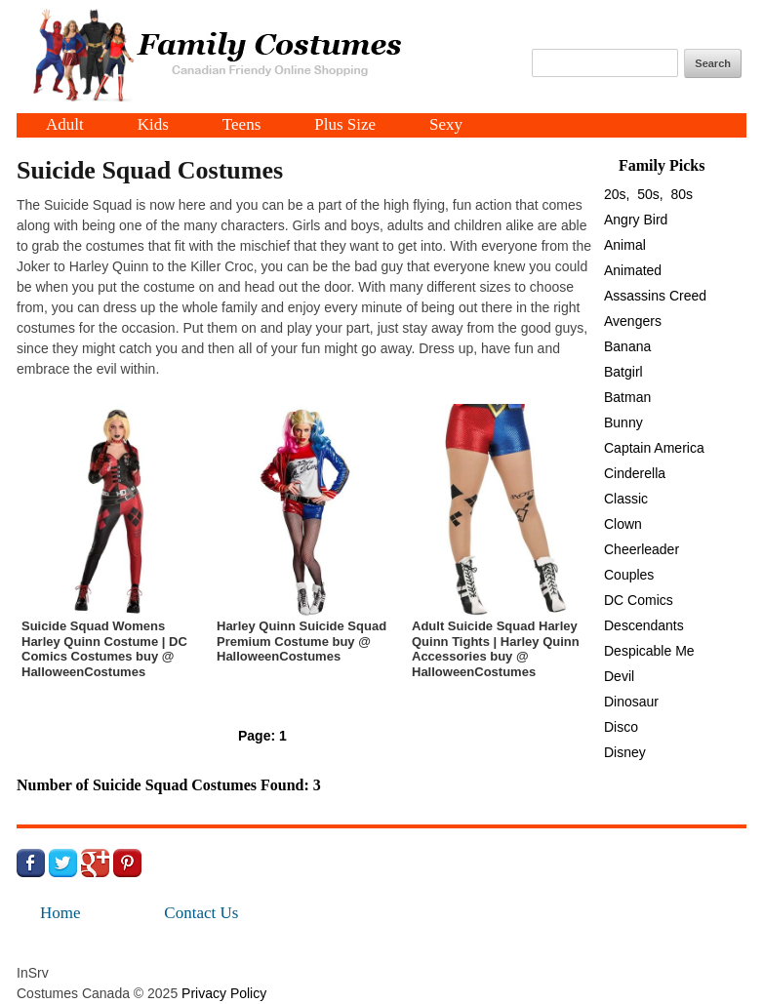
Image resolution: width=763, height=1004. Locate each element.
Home (60, 913)
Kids (153, 126)
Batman (627, 397)
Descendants (644, 625)
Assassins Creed (655, 295)
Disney (625, 752)
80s (682, 194)
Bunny (623, 422)
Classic (626, 498)
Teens (241, 126)
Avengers (633, 321)
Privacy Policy (223, 993)
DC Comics (638, 600)
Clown (623, 524)
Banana (627, 346)
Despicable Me (649, 651)
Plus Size (345, 126)
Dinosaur (631, 701)
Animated (633, 270)
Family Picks (661, 165)
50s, (650, 194)
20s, (616, 194)
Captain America (654, 448)
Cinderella (634, 473)
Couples (629, 574)
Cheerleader (641, 549)
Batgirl (623, 372)
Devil (619, 676)
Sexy (445, 126)
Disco (621, 727)
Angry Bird (635, 219)
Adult (65, 126)
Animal (625, 245)
